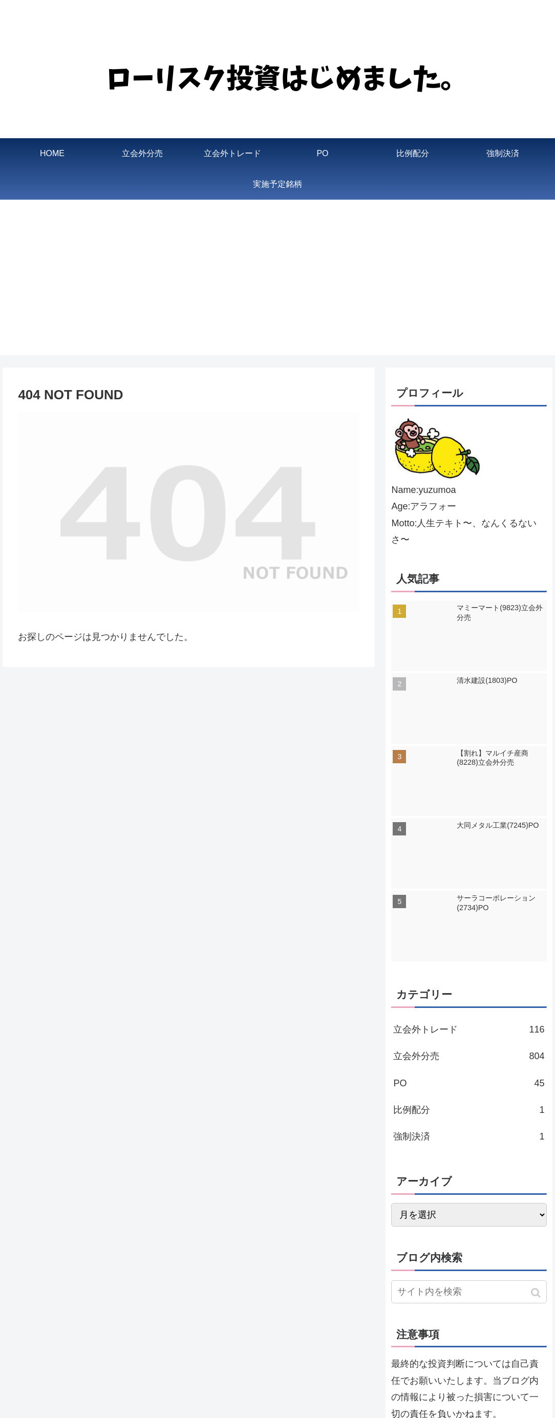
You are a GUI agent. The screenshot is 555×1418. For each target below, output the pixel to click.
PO (468, 1083)
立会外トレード (468, 1029)
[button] (537, 1292)
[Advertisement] (277, 283)
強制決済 (468, 1136)
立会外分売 (468, 1056)
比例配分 (468, 1110)
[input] (468, 1291)
